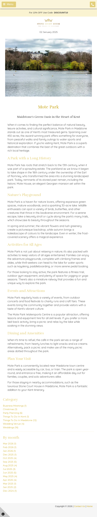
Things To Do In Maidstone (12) (20, 420)
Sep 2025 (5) (10, 461)
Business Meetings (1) (15, 405)
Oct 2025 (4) (10, 458)
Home (90, 506)
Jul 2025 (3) (9, 469)
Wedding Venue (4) (13, 423)
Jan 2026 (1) (9, 451)
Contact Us (79, 506)
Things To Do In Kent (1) (16, 416)
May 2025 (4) (10, 476)
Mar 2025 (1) (9, 483)
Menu (8, 4)
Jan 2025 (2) (9, 487)
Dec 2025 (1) (10, 454)
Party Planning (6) (12, 413)
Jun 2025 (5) (9, 472)
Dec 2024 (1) (10, 490)
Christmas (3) (10, 409)
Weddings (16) (10, 427)
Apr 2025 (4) (10, 480)
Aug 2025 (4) (10, 465)
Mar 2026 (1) (9, 443)
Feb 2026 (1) (9, 447)
